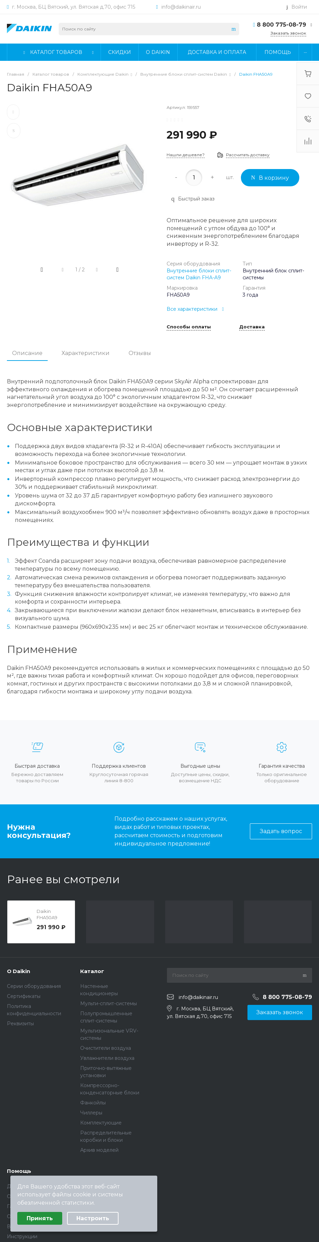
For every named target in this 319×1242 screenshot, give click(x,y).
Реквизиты (20, 1023)
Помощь (19, 1171)
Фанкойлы (93, 1103)
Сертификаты (23, 996)
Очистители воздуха (105, 1048)
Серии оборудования (34, 986)
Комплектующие (101, 1123)
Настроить (92, 1218)
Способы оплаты (189, 327)
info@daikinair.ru (181, 7)
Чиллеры (91, 1113)
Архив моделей (99, 1150)
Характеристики (86, 353)
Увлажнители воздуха (107, 1058)
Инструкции (22, 1236)
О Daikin (18, 971)
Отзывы (140, 353)
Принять (40, 1218)
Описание (27, 353)
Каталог (92, 971)
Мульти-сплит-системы (108, 1003)
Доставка (252, 327)
